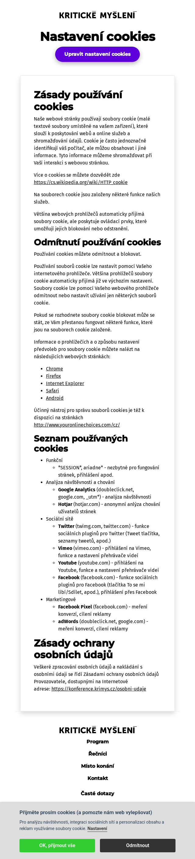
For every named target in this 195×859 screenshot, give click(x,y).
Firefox (53, 376)
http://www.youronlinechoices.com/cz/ (77, 425)
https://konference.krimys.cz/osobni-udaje (98, 689)
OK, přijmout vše (57, 845)
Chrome (54, 369)
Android (55, 398)
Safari (52, 391)
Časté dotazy (97, 793)
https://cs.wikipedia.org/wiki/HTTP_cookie (81, 182)
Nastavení (97, 828)
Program (98, 742)
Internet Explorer (65, 383)
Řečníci (97, 754)
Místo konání (97, 766)
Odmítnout (137, 845)
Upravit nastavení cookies (97, 54)
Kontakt (97, 778)
